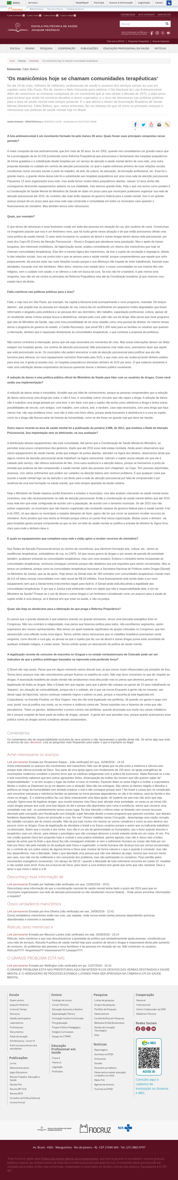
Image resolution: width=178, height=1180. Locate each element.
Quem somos (17, 1000)
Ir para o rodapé (68, 15)
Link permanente (17, 762)
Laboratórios (16, 1022)
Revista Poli (16, 1084)
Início (12, 61)
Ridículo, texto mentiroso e (30, 926)
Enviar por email (167, 124)
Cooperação (66, 48)
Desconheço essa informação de (35, 876)
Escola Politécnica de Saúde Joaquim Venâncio (54, 28)
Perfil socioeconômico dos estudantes (23, 1047)
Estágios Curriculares (62, 1031)
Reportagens (101, 1049)
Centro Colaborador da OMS (151, 1009)
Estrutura (15, 1013)
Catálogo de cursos (62, 1000)
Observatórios (101, 1013)
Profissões (57, 1071)
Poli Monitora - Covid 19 (22, 1041)
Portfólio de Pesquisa (105, 1009)
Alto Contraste (146, 14)
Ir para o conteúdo (16, 15)
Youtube (168, 33)
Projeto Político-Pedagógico (66, 1027)
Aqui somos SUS (126, 1128)
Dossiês (98, 1063)
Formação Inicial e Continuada (67, 1018)
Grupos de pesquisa (104, 1004)
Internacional (143, 1004)
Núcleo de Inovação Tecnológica (104, 1029)
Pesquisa (46, 48)
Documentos (16, 1031)
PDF (151, 124)
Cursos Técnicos (60, 1004)
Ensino (30, 48)
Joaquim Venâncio (19, 1004)
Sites (96, 1035)
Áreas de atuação (19, 1036)
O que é (56, 1058)
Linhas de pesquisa (104, 1000)
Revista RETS (16, 1093)
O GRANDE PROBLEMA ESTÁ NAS (36, 957)
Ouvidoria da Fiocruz (75, 9)
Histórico (56, 1062)
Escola (15, 48)
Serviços (33, 2)
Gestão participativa (20, 1018)
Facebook (151, 33)
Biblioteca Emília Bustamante (109, 1022)
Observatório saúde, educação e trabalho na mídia (110, 1074)
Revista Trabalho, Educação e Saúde (25, 1078)
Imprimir (159, 124)
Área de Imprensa (160, 41)
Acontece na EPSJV (103, 1054)
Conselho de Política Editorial (25, 1098)
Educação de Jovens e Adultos (67, 1009)
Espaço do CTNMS (61, 1036)
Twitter (162, 33)
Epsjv (54, 1128)
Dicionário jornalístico (105, 1067)
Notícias (160, 48)
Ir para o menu (34, 15)
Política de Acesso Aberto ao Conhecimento (69, 1159)
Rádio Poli (99, 1080)
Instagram (157, 33)
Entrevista (34, 61)
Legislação (57, 1067)
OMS (135, 33)
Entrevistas (100, 1058)
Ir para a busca (50, 15)
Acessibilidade (128, 14)
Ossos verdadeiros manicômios (34, 903)
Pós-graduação (60, 1022)
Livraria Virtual (17, 1102)
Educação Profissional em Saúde (126, 48)
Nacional (140, 1000)
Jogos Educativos (18, 1072)
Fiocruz (17, 8)
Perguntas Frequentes (138, 41)
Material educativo (19, 1067)
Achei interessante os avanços (33, 754)
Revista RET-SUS (18, 1089)
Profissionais (16, 1027)
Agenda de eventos (104, 1084)
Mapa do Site (164, 14)
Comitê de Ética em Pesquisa (109, 1018)
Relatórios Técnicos (146, 1013)
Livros (13, 1063)
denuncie (35, 742)
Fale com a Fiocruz (55, 9)
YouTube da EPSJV (103, 1089)
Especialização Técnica (63, 1013)
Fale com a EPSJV (116, 41)
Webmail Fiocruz (36, 9)
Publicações (89, 48)
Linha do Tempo (18, 1009)
